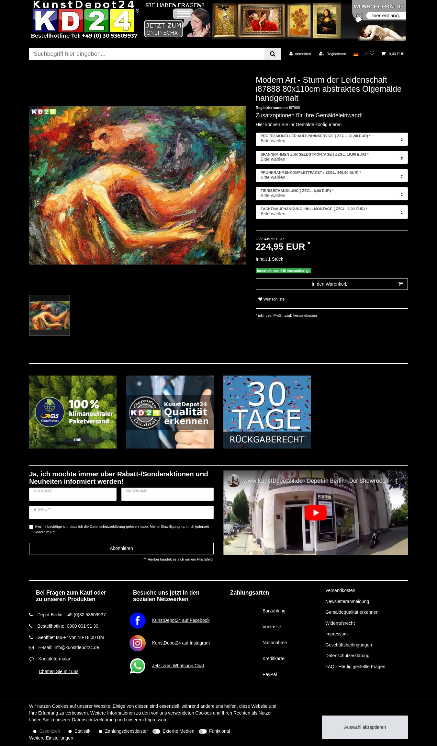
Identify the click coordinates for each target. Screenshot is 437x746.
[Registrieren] (333, 54)
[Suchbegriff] (146, 54)
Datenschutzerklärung (347, 655)
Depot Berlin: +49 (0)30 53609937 (71, 614)
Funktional (219, 731)
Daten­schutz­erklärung (94, 719)
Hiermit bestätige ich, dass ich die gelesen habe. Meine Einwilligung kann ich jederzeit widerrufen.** (122, 529)
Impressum (336, 633)
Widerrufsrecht (340, 623)
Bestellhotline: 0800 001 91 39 (67, 626)
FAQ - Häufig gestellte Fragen (355, 666)
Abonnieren (121, 548)
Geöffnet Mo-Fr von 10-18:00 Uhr (70, 637)
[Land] (356, 54)
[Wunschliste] (370, 54)
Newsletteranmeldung (347, 601)
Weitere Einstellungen (51, 737)
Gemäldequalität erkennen (351, 612)
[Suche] (272, 54)
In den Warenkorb (357, 284)
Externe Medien (178, 731)
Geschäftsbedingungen (348, 644)
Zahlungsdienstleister (126, 731)
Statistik (82, 731)
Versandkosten (304, 315)
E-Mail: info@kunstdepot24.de (68, 647)
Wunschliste (271, 299)
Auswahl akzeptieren (365, 727)
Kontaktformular (54, 658)
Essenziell (49, 731)
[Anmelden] (300, 54)
